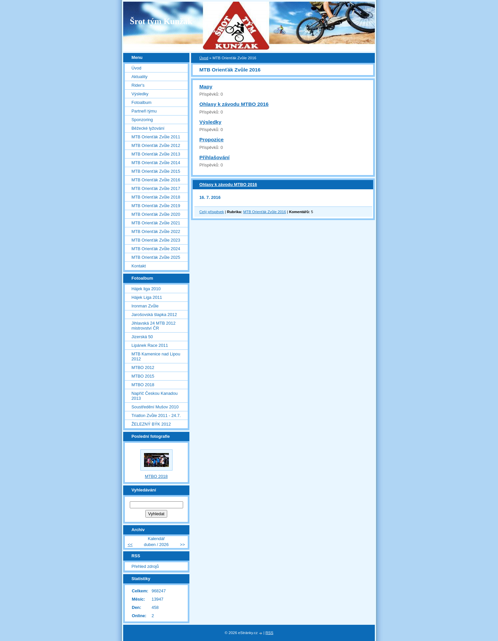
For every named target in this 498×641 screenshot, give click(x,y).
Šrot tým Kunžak (161, 21)
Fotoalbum (141, 102)
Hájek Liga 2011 (146, 297)
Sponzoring (142, 119)
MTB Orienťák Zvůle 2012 (155, 145)
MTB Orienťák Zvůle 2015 (155, 171)
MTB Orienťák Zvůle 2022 (155, 231)
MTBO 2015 (142, 376)
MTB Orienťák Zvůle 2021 (155, 222)
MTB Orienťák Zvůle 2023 (155, 240)
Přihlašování (214, 157)
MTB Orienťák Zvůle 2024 (155, 248)
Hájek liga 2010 (146, 288)
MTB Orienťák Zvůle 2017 (155, 188)
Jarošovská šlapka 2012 (154, 314)
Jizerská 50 (142, 336)
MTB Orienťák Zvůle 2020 (155, 214)
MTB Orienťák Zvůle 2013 (155, 154)
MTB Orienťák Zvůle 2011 (155, 136)
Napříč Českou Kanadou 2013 (154, 396)
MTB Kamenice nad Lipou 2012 (155, 356)
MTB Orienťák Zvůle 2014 (155, 162)
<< (129, 544)
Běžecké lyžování (148, 128)
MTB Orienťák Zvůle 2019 (155, 205)
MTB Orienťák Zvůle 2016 (264, 212)
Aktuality (139, 76)
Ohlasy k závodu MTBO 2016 (234, 104)
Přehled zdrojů (145, 566)
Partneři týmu (144, 111)
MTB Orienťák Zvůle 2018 (155, 197)
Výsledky (210, 122)
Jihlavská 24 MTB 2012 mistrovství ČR (153, 326)
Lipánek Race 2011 (149, 345)
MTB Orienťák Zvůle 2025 (155, 257)
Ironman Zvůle (145, 305)
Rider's (137, 85)
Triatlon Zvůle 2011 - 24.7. (156, 415)
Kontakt (138, 265)
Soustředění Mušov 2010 (154, 406)
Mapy (205, 86)
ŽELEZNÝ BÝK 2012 (151, 424)
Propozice (211, 139)
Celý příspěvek (211, 212)
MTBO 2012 (142, 367)
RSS (270, 633)
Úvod (203, 58)
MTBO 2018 (142, 384)
